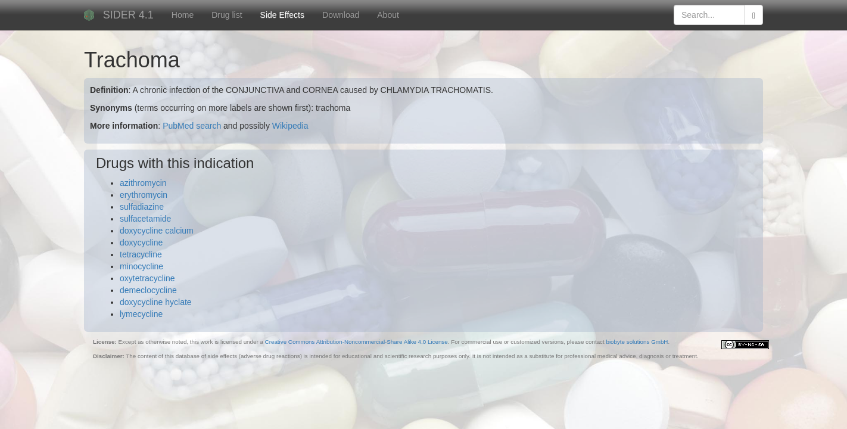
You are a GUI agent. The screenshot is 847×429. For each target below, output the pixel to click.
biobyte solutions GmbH (637, 341)
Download (340, 15)
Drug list (226, 15)
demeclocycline (148, 290)
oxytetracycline (147, 278)
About (388, 15)
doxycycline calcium (157, 230)
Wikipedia (290, 125)
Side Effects (282, 15)
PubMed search (192, 125)
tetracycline (141, 254)
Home (183, 15)
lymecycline (141, 314)
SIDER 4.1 (128, 15)
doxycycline (141, 242)
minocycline (141, 266)
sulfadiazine (142, 207)
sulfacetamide (145, 218)
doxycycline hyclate (156, 302)
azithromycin (143, 183)
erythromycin (143, 195)
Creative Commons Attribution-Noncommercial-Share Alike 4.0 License (356, 341)
